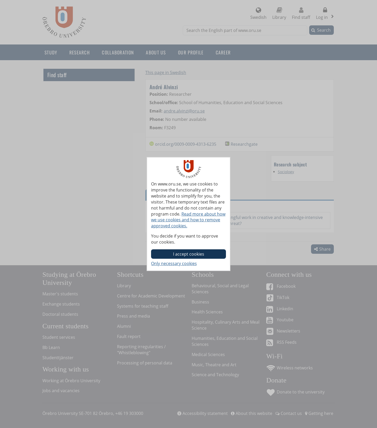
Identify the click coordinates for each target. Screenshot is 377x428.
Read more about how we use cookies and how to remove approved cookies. (188, 220)
